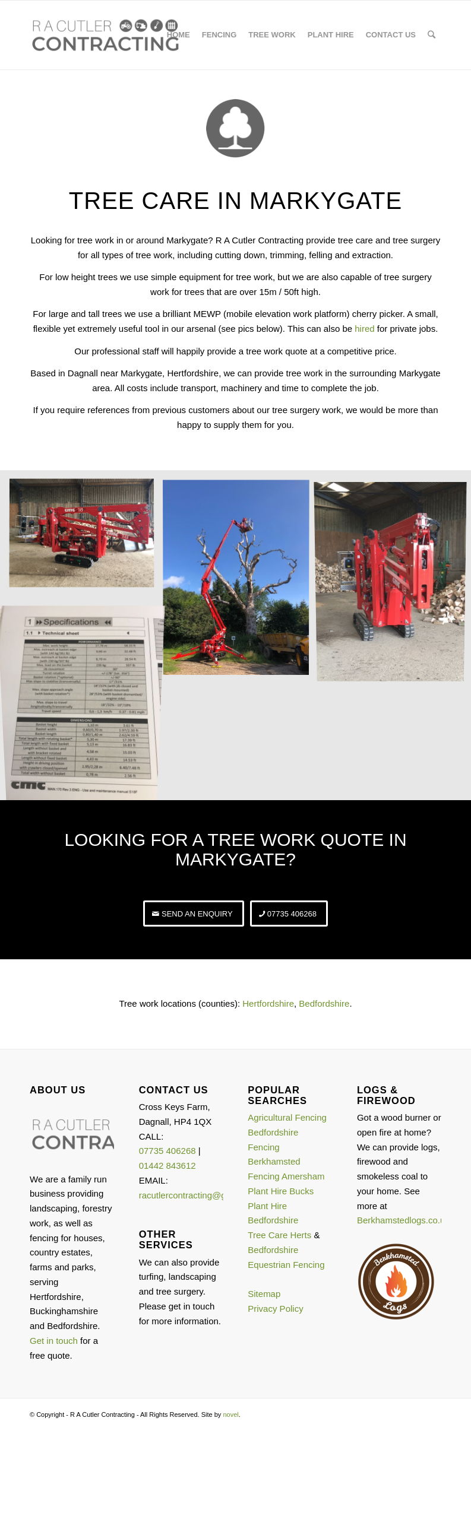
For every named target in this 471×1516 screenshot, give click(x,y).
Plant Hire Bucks (281, 1191)
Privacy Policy (275, 1308)
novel (230, 1414)
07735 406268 (167, 1151)
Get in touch (54, 1341)
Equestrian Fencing (286, 1265)
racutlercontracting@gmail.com (200, 1195)
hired (364, 329)
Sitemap (264, 1294)
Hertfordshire (268, 1003)
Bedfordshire (324, 1003)
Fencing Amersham (286, 1176)
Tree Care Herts (279, 1235)
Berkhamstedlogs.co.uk (403, 1220)
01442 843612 (167, 1165)
